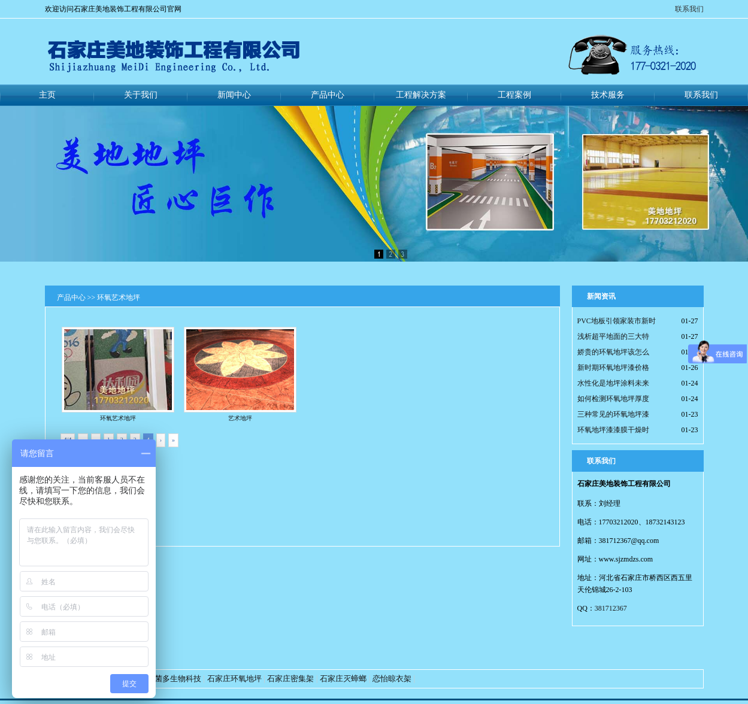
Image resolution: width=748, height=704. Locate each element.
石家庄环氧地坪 (234, 678)
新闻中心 (234, 94)
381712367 (611, 608)
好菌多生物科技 (174, 678)
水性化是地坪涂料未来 (613, 383)
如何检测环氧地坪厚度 (613, 399)
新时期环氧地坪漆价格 (613, 367)
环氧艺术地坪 (118, 374)
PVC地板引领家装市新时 (616, 321)
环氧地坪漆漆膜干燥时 (613, 430)
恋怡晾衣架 (392, 678)
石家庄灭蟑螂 (343, 678)
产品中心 (327, 94)
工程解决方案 (421, 94)
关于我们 (141, 94)
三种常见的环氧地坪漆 (613, 414)
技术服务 (608, 94)
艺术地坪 (240, 374)
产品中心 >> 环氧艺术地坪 (99, 297)
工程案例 (514, 94)
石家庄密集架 (290, 678)
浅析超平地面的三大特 (613, 336)
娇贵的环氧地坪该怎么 (613, 352)
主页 (47, 94)
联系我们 (689, 9)
